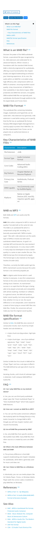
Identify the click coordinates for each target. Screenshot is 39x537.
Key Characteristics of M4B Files (19, 33)
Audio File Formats (15, 18)
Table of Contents (12, 12)
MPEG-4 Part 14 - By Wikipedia (17, 492)
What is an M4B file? (14, 27)
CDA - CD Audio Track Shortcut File (19, 527)
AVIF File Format (13, 525)
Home (6, 18)
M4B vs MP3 (11, 35)
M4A (12, 323)
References (10, 44)
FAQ (8, 41)
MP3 (15, 215)
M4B (25, 18)
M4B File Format (12, 29)
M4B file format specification (17, 38)
